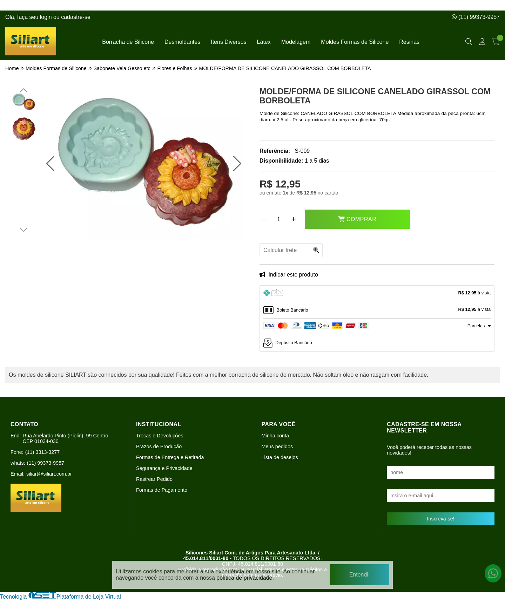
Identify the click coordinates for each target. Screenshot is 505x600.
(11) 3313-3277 (42, 452)
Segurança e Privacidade (164, 468)
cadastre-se (75, 17)
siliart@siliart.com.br (49, 474)
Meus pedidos (277, 446)
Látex (264, 42)
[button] (50, 163)
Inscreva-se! (440, 518)
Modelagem (296, 42)
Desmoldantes (182, 42)
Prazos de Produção (159, 446)
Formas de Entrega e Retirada (170, 457)
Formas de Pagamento (161, 490)
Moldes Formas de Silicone (355, 42)
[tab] (377, 294)
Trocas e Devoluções (159, 435)
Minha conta (275, 435)
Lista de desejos (280, 457)
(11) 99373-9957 (476, 17)
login (46, 17)
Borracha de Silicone (128, 42)
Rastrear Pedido (154, 479)
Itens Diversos (228, 42)
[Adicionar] (293, 219)
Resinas (409, 42)
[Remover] (264, 219)
